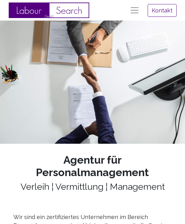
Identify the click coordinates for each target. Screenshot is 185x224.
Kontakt (162, 10)
